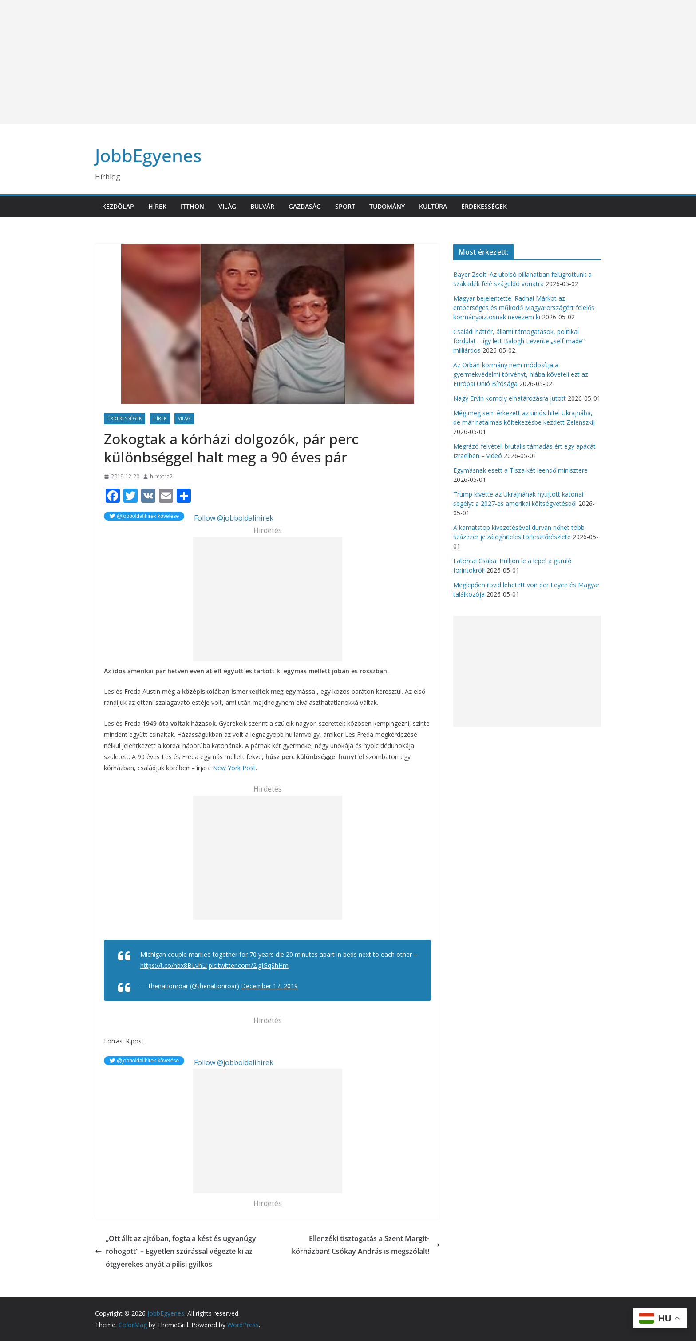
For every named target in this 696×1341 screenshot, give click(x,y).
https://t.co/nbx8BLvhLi (173, 965)
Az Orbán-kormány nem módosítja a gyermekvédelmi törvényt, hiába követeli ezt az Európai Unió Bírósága (520, 374)
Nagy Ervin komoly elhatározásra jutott (509, 398)
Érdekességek (484, 206)
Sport (345, 206)
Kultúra (433, 206)
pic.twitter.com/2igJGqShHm (249, 965)
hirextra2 (161, 476)
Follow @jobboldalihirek (232, 518)
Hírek (157, 206)
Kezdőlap (118, 206)
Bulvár (262, 206)
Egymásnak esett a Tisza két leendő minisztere (520, 470)
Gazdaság (305, 206)
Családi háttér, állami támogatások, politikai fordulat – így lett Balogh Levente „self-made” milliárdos (519, 340)
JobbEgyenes (148, 155)
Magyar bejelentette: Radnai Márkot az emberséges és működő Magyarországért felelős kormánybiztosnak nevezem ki (523, 307)
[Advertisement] (266, 62)
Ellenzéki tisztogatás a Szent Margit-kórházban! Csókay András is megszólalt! (366, 1245)
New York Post (234, 768)
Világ (227, 206)
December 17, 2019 (269, 986)
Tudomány (387, 206)
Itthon (192, 206)
